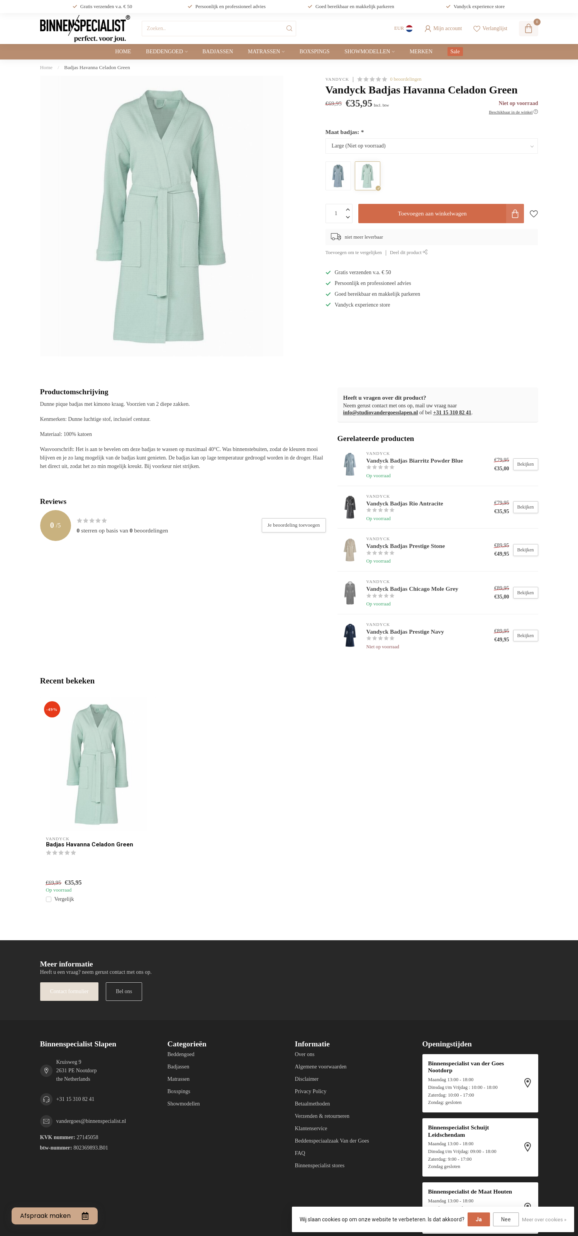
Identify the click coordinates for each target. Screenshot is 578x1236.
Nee (506, 1219)
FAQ (300, 1153)
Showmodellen (367, 51)
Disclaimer (307, 1079)
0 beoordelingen (405, 79)
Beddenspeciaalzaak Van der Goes (332, 1141)
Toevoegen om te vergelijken (353, 252)
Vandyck (337, 79)
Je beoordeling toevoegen (294, 525)
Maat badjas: (344, 132)
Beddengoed (164, 51)
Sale (455, 51)
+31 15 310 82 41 (452, 412)
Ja (479, 1219)
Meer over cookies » (544, 1219)
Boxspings (315, 51)
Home (123, 51)
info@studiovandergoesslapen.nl (380, 412)
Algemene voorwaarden (321, 1067)
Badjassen (217, 51)
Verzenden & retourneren (322, 1116)
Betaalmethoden (312, 1104)
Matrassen (264, 51)
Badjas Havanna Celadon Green (97, 67)
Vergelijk (64, 899)
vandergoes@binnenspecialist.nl (91, 1121)
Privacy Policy (311, 1091)
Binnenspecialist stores (320, 1165)
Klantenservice (311, 1128)
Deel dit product (409, 252)
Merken (421, 51)
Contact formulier (69, 991)
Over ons (305, 1054)
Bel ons (124, 991)
